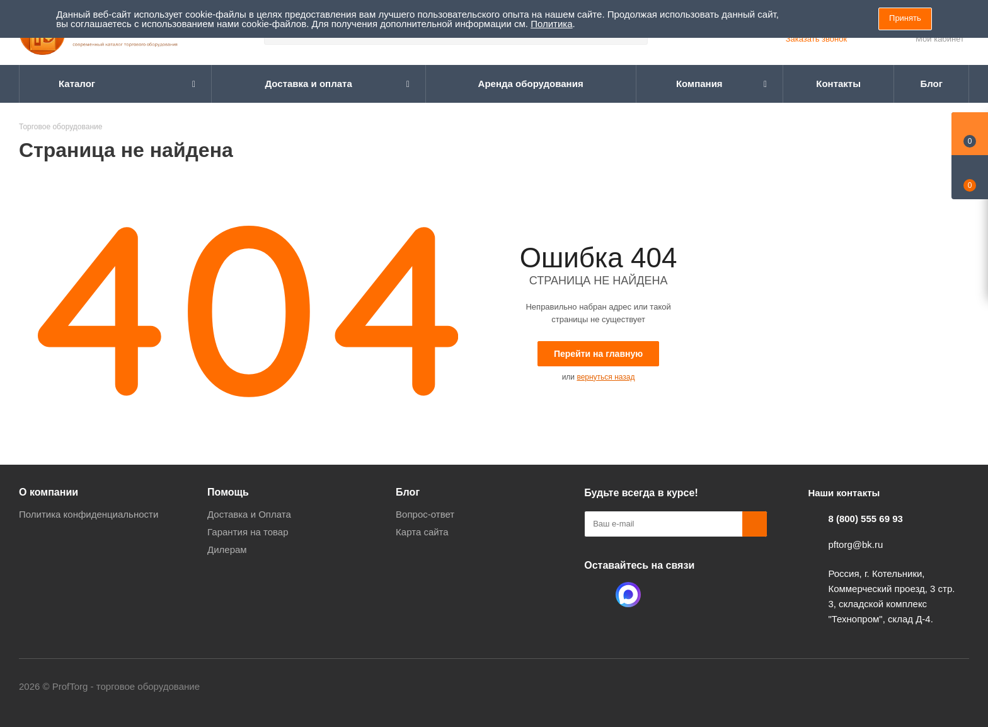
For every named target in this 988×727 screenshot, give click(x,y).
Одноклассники (596, 594)
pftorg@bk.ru (855, 544)
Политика (551, 23)
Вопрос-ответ (425, 514)
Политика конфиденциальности (88, 514)
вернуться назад (606, 377)
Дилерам (227, 549)
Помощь (228, 491)
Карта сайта (422, 531)
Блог (408, 491)
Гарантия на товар (247, 531)
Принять (905, 18)
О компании (48, 491)
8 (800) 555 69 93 (865, 518)
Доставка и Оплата (249, 514)
